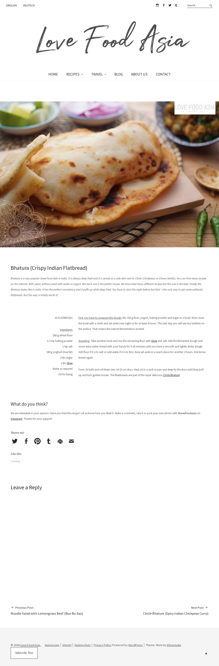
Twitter (170, 5)
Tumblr (176, 5)
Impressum (52, 645)
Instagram (157, 5)
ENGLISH (11, 5)
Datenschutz (83, 645)
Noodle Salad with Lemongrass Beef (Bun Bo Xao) (47, 610)
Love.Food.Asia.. (30, 645)
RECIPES (73, 74)
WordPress (135, 645)
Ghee (70, 363)
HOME (53, 74)
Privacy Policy (102, 645)
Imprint (66, 645)
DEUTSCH (29, 5)
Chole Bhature (171, 375)
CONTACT (163, 74)
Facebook (163, 5)
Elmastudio (174, 645)
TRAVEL (97, 74)
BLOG (118, 74)
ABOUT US (139, 74)
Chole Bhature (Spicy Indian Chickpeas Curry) (175, 610)
